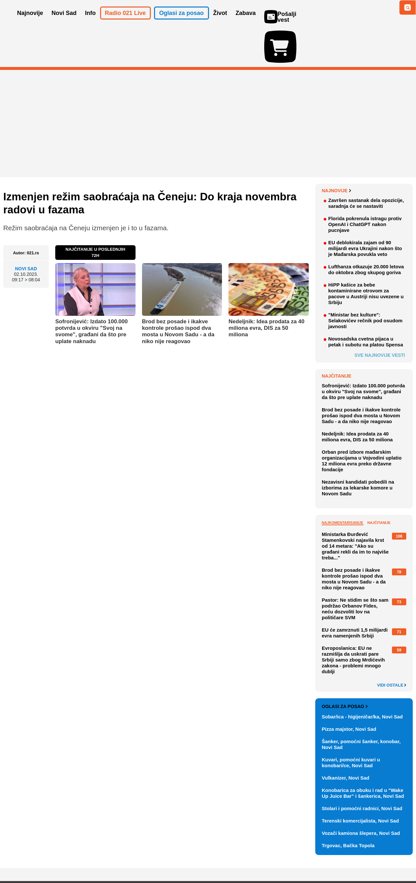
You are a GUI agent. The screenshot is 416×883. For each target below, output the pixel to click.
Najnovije (336, 153)
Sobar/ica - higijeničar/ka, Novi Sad (362, 679)
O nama (16, 858)
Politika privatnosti (181, 858)
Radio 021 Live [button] (125, 22)
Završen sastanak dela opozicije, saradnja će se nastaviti (366, 165)
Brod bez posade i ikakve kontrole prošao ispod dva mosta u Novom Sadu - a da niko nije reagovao (178, 294)
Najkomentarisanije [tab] (342, 485)
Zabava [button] (246, 22)
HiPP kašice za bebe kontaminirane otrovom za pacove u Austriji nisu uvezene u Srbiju (366, 255)
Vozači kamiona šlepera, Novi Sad (361, 795)
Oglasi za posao (345, 668)
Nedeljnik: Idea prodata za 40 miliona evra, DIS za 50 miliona (266, 290)
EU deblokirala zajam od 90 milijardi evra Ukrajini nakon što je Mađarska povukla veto (365, 210)
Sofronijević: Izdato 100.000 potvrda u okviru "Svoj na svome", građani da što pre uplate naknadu (91, 294)
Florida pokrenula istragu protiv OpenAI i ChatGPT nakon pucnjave (365, 186)
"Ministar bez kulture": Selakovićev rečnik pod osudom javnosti (365, 282)
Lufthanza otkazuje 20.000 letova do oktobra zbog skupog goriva (366, 231)
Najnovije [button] (30, 22)
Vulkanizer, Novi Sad (345, 740)
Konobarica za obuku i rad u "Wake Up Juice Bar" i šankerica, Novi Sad (363, 755)
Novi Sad (26, 231)
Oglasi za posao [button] (181, 22)
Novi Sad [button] (64, 22)
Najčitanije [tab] (378, 485)
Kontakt (74, 858)
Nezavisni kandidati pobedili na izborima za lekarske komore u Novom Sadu (358, 450)
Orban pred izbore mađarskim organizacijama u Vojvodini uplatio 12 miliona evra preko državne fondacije (362, 423)
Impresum (99, 858)
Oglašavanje (45, 858)
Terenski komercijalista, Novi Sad (360, 783)
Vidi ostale (391, 647)
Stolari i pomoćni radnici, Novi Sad (362, 770)
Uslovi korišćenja (135, 858)
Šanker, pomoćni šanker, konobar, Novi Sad (361, 706)
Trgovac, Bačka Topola (348, 807)
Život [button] (220, 22)
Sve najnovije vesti (379, 317)
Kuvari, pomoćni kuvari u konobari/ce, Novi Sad (351, 724)
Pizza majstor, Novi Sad (349, 691)
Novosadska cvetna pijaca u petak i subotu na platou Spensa (365, 304)
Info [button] (90, 22)
